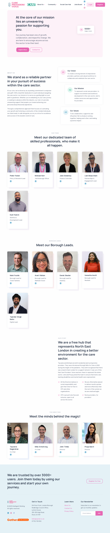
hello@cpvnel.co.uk (38, 519)
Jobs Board (78, 4)
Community (52, 4)
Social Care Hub (65, 4)
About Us (40, 4)
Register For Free (94, 481)
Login (90, 5)
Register (100, 5)
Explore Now (23, 50)
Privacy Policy (68, 511)
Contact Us (36, 50)
